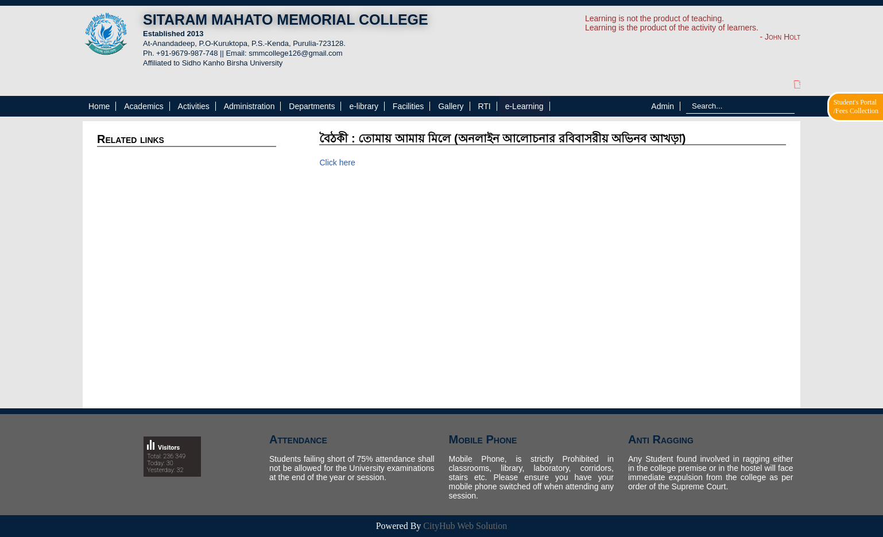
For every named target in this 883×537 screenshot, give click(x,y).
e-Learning (524, 106)
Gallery (450, 106)
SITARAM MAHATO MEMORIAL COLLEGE (285, 19)
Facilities (408, 106)
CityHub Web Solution (465, 526)
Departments (312, 106)
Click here (337, 162)
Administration (249, 106)
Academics (143, 106)
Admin (662, 106)
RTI (484, 106)
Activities (194, 106)
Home (99, 106)
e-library (363, 106)
